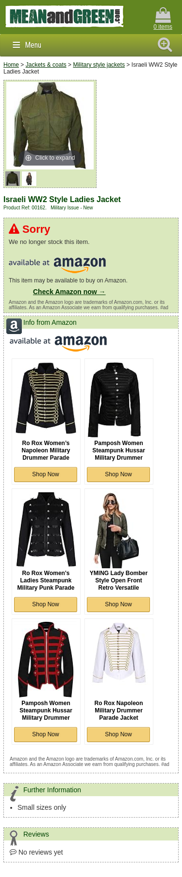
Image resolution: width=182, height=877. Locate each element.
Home (11, 64)
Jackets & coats (46, 64)
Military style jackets (99, 64)
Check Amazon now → (69, 292)
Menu (33, 45)
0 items (162, 18)
